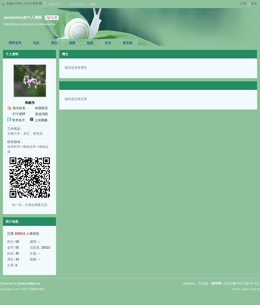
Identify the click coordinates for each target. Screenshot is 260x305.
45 (17, 253)
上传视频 (41, 120)
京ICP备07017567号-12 (241, 283)
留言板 (127, 43)
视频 (72, 43)
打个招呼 (19, 114)
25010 (45, 247)
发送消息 (41, 114)
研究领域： (15, 142)
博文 (54, 43)
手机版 (203, 283)
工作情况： (15, 129)
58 (17, 242)
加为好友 (19, 108)
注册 (243, 4)
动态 (36, 43)
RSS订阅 (77, 4)
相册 (90, 43)
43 (17, 259)
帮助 (92, 4)
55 (17, 247)
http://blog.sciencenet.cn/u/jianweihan (30, 24)
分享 (54, 18)
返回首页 (54, 4)
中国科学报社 (36, 289)
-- (39, 242)
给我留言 (41, 108)
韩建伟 (30, 103)
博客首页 (15, 43)
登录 (254, 4)
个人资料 (12, 54)
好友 (108, 43)
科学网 (216, 283)
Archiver (189, 283)
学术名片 (18, 120)
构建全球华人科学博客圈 (24, 4)
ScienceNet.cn (29, 283)
